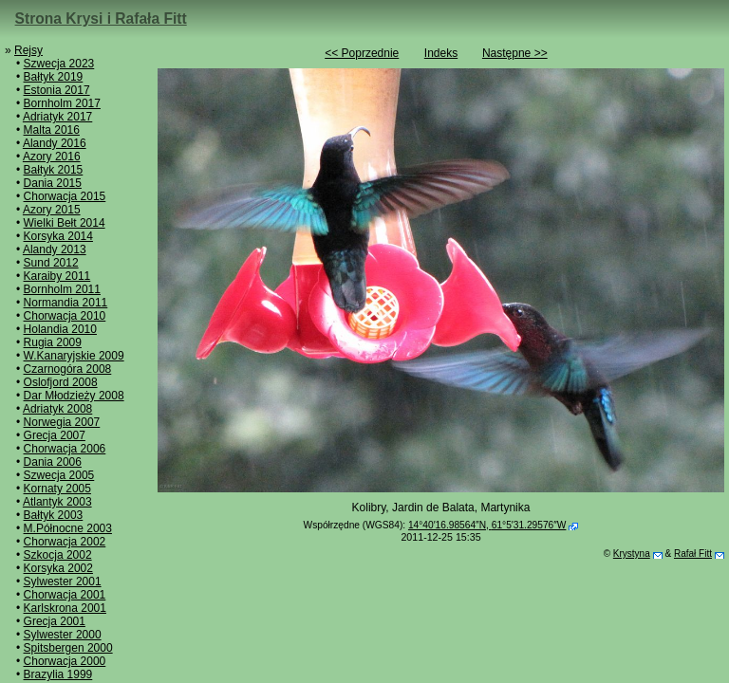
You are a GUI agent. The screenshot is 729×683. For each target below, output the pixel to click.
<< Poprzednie (362, 53)
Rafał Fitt (693, 553)
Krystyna (631, 553)
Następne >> (515, 53)
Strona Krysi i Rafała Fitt (101, 18)
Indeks (441, 53)
